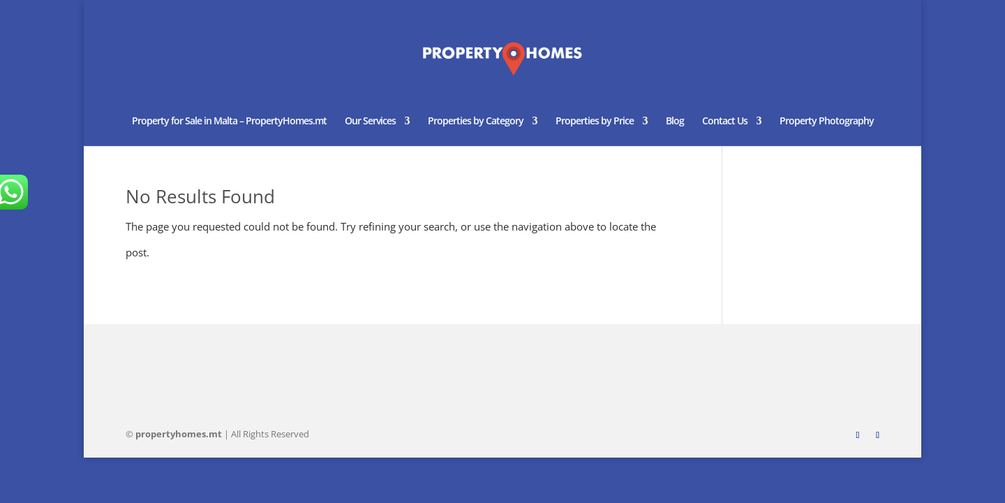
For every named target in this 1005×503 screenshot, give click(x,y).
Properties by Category (475, 121)
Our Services (370, 121)
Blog (675, 121)
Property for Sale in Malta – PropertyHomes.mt (229, 121)
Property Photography (827, 121)
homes (178, 434)
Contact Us (724, 121)
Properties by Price (595, 121)
